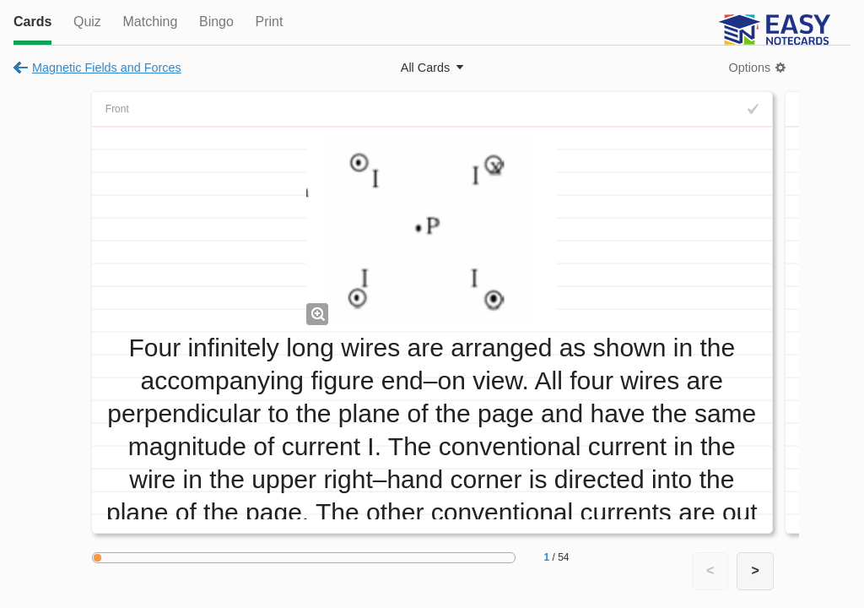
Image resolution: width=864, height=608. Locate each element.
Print (269, 21)
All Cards (425, 67)
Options (750, 67)
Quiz (87, 21)
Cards (32, 21)
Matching (149, 21)
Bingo (216, 21)
